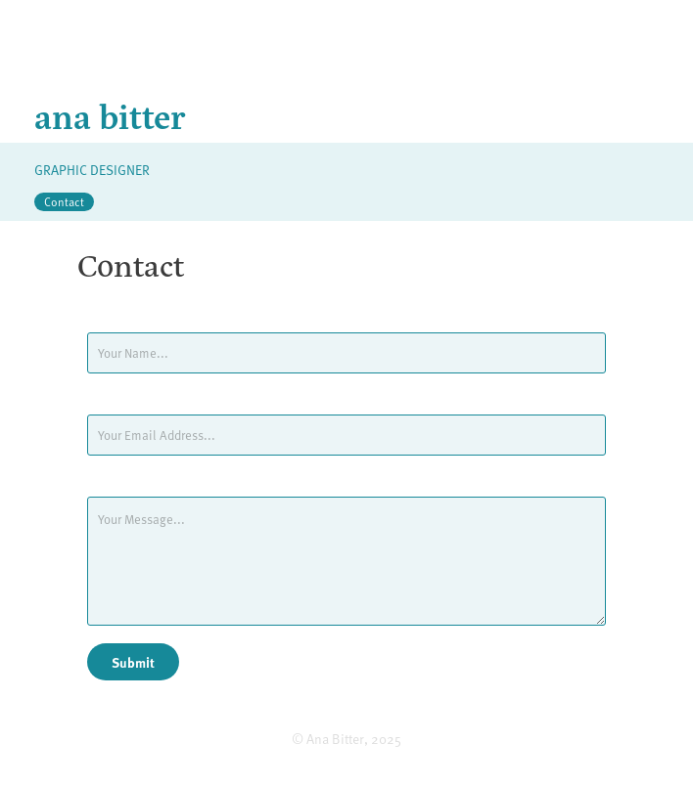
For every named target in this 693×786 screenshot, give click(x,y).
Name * (107, 317)
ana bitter (109, 115)
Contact (64, 201)
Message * (116, 481)
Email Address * (131, 399)
